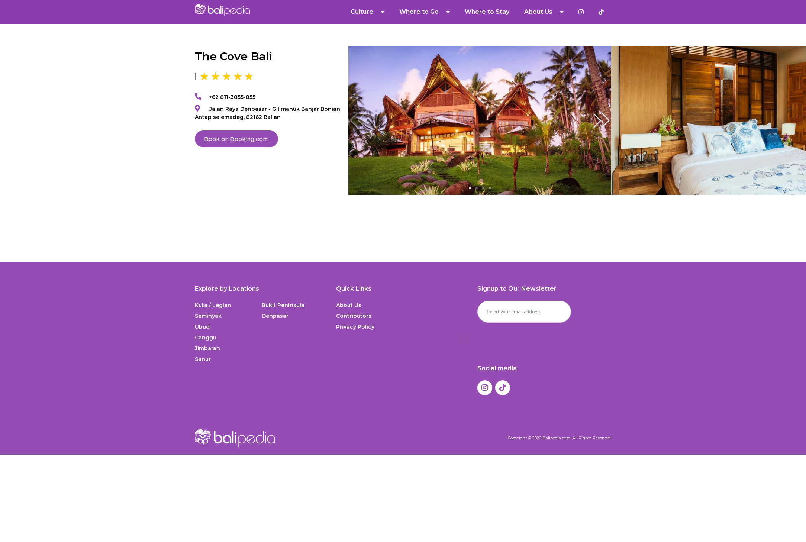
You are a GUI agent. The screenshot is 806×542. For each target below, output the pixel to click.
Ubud (202, 326)
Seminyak (208, 316)
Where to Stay (487, 11)
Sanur (203, 359)
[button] (601, 120)
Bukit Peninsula (283, 305)
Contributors (353, 316)
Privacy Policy (355, 326)
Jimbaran (207, 348)
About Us (544, 12)
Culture (367, 12)
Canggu (205, 337)
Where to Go (424, 12)
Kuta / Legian (213, 305)
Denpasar (275, 316)
